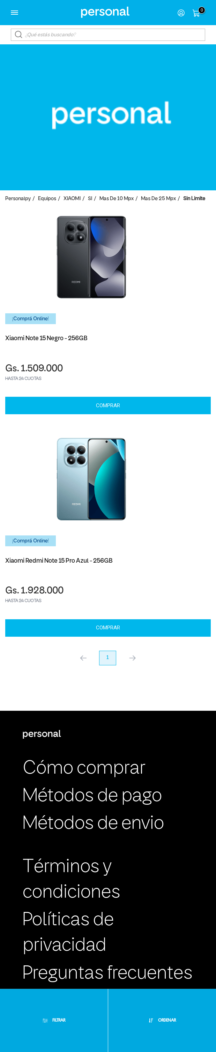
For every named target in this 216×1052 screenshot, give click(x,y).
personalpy (18, 199)
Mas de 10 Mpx (116, 199)
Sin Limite (194, 199)
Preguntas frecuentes (108, 973)
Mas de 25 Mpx (158, 199)
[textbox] (108, 35)
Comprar (108, 405)
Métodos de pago (92, 796)
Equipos (47, 199)
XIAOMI (72, 199)
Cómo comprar (84, 768)
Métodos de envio (93, 824)
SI (90, 199)
